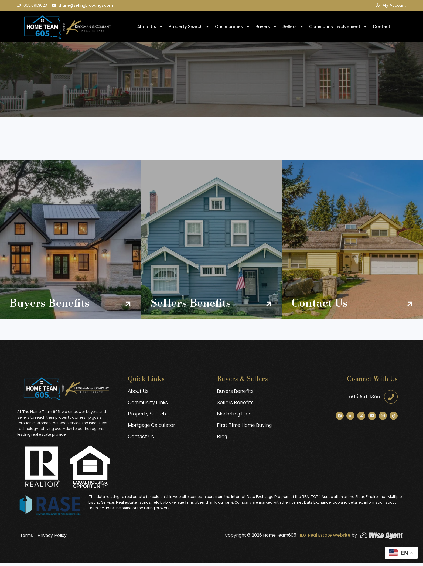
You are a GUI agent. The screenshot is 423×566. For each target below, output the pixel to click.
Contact (381, 26)
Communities (232, 26)
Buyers (266, 26)
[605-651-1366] (391, 399)
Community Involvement (338, 26)
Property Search (189, 26)
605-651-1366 (364, 399)
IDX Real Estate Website (324, 538)
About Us (150, 26)
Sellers (293, 26)
